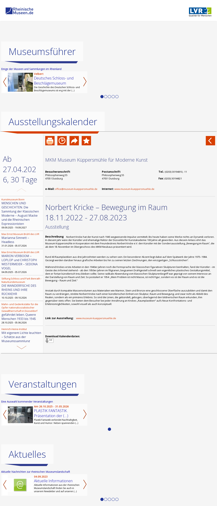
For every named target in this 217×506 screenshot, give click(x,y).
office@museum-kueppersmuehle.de (76, 189)
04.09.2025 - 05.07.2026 (21, 262)
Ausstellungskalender (53, 121)
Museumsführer (42, 51)
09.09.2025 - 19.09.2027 (21, 213)
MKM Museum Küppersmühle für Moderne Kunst (96, 160)
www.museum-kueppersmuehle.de (134, 189)
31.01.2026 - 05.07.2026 (21, 239)
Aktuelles (27, 454)
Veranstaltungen (43, 384)
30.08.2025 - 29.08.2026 (21, 336)
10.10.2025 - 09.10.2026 (21, 288)
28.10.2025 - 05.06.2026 (21, 313)
